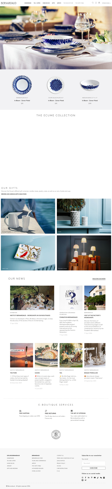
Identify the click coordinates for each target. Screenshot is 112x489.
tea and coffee (11, 460)
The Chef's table (79, 3)
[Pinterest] (91, 477)
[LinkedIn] (88, 477)
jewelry (9, 465)
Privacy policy (61, 463)
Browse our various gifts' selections (13, 194)
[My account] (96, 3)
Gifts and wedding (12, 468)
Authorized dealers (37, 468)
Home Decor (46, 3)
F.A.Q (58, 471)
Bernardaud (35, 455)
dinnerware (10, 458)
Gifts (53, 3)
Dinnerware (27, 3)
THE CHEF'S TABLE (36, 465)
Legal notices (61, 460)
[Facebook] (85, 477)
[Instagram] (82, 477)
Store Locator (36, 471)
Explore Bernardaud (13, 455)
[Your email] (93, 463)
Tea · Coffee (37, 3)
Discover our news (98, 278)
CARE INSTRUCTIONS (62, 468)
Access (59, 465)
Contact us (60, 455)
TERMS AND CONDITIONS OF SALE (65, 458)
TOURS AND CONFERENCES (39, 460)
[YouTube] (94, 477)
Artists (59, 3)
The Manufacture (68, 3)
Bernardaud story (37, 458)
